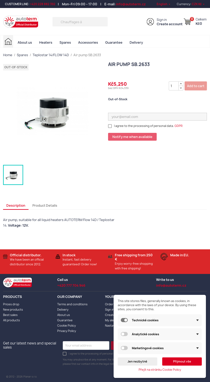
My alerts (111, 320)
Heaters (45, 42)
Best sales (10, 315)
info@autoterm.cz (131, 4)
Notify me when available (132, 137)
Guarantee (113, 42)
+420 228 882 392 (42, 4)
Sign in (162, 20)
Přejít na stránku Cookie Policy (160, 370)
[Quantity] (174, 85)
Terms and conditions (72, 304)
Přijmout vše (182, 361)
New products (13, 309)
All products (11, 320)
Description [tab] (15, 205)
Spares (65, 42)
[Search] (80, 21)
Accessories (88, 42)
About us (25, 42)
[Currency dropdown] (198, 4)
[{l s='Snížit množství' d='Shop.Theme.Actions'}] (180, 88)
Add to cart (195, 86)
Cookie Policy (66, 325)
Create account (170, 24)
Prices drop (11, 304)
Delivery (136, 42)
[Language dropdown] (164, 4)
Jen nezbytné (137, 361)
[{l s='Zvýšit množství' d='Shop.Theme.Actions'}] (180, 83)
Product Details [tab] (44, 205)
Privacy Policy (66, 331)
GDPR (179, 126)
